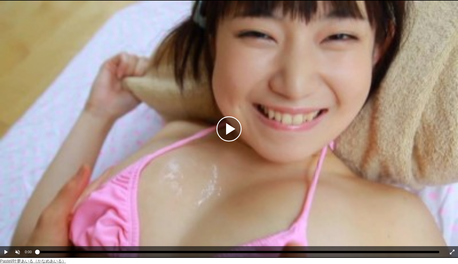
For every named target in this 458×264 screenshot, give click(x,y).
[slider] (238, 253)
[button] (17, 252)
